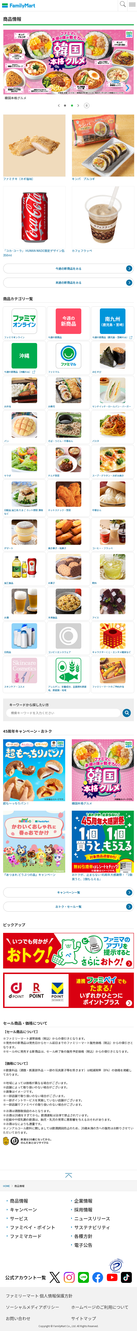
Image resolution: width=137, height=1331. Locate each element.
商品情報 (19, 1200)
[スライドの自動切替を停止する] (86, 105)
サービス (19, 1218)
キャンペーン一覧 (68, 892)
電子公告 (83, 1245)
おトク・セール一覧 (68, 906)
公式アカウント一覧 (25, 1277)
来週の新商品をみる (68, 282)
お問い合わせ (18, 1318)
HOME (6, 1186)
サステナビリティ (92, 1227)
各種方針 (83, 1236)
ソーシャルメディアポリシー (32, 1307)
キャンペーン (23, 1209)
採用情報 (83, 1209)
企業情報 (83, 1200)
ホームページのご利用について (100, 1307)
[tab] (65, 105)
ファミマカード (26, 1236)
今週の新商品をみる (68, 268)
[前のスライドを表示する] (58, 105)
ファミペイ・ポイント (32, 1227)
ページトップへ (68, 1175)
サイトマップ (83, 1318)
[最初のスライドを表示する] (78, 105)
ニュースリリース (92, 1218)
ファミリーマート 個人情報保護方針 (39, 1296)
